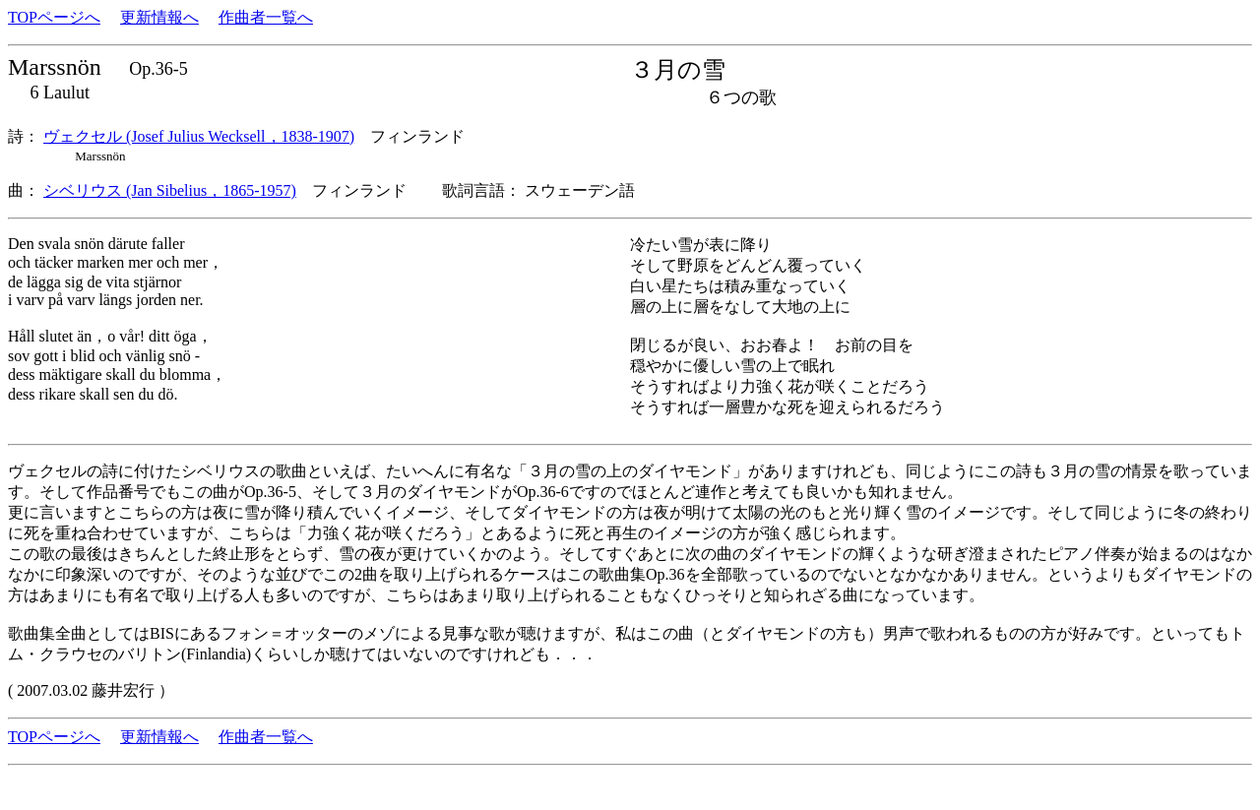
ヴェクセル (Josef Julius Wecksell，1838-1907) (198, 136)
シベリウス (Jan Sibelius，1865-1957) (169, 190)
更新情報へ (159, 17)
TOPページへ (54, 17)
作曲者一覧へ (266, 17)
